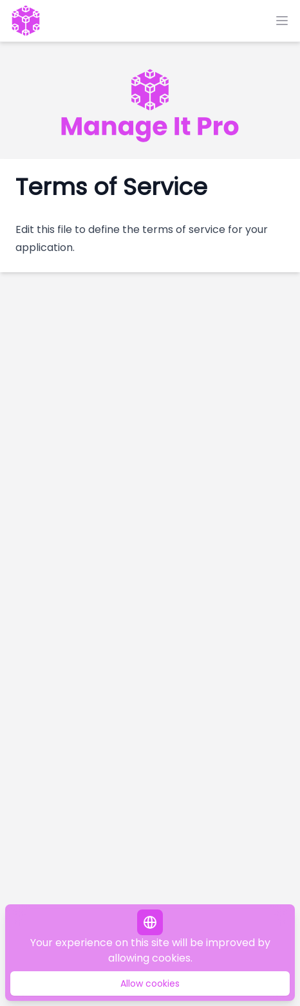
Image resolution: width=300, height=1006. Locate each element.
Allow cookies (150, 983)
